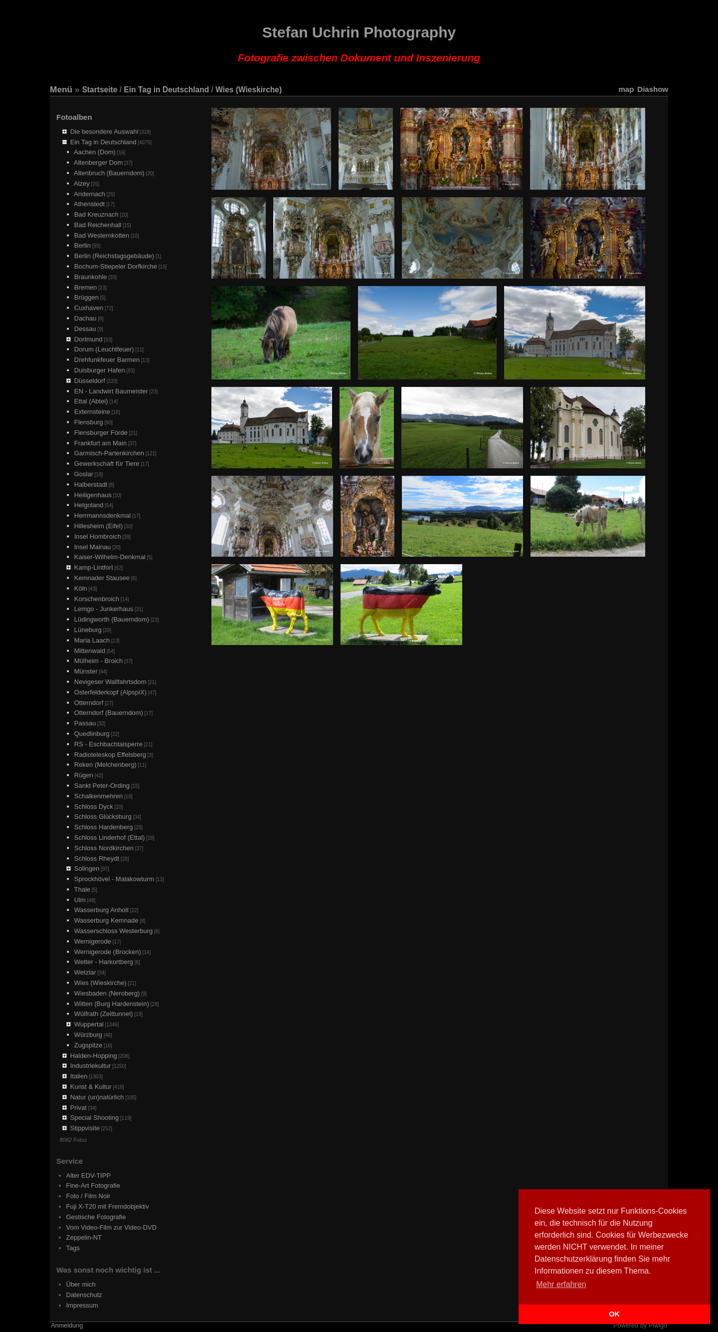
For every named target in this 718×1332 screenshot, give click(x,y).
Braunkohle (90, 277)
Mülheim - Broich (98, 661)
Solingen (87, 868)
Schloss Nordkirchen (104, 848)
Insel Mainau (92, 547)
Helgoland (89, 505)
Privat (78, 1107)
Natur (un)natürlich (97, 1097)
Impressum (82, 1305)
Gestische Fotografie (96, 1217)
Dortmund (88, 339)
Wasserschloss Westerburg (113, 931)
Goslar (83, 474)
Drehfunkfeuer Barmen (107, 359)
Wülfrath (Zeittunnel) (103, 1013)
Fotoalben (74, 117)
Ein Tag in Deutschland (166, 89)
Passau (85, 723)
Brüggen (86, 297)
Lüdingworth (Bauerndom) (111, 619)
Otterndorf (89, 702)
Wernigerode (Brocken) (107, 952)
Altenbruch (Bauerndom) (109, 173)
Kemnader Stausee (102, 578)
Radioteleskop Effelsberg (110, 754)
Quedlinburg (92, 733)
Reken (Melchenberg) (105, 764)
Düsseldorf (89, 380)
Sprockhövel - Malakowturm (114, 879)
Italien (79, 1076)
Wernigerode (92, 941)
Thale (82, 889)
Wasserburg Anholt (101, 910)
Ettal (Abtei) (91, 401)
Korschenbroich (96, 599)
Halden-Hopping (93, 1055)
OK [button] (614, 1314)
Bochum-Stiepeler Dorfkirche (115, 266)
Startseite (99, 89)
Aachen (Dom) (95, 152)
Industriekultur (90, 1065)
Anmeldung (67, 1325)
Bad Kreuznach (96, 214)
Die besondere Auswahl (104, 131)
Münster (86, 671)
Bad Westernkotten (101, 235)
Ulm (80, 900)
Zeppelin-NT (84, 1237)
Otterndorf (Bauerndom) (108, 712)
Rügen (83, 775)
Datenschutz (84, 1295)
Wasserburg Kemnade (106, 920)
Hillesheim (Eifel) (98, 526)
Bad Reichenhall (98, 225)
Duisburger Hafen (99, 370)
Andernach (89, 194)
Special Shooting (94, 1117)
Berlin (82, 245)
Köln (80, 588)
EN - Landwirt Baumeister (111, 391)
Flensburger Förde (101, 432)
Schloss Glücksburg (103, 816)
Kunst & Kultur (91, 1086)
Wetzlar (85, 972)
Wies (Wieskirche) (248, 89)
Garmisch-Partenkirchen (109, 453)
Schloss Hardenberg (103, 827)
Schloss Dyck (93, 806)
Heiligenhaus (93, 495)
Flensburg (88, 422)
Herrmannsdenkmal (102, 515)
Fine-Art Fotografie (93, 1185)
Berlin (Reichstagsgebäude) (114, 256)
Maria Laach (92, 640)
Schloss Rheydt (96, 858)
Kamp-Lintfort (93, 567)
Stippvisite (85, 1128)
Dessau (85, 329)
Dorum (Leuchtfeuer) (104, 349)
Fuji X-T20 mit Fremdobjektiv (107, 1206)
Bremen (85, 287)
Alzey (82, 183)
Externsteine (92, 411)
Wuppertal (89, 1024)
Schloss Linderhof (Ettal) (109, 837)
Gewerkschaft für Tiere (107, 463)
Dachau (85, 318)
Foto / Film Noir (88, 1196)
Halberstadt (90, 484)
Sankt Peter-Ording (102, 785)
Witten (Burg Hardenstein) (111, 1003)
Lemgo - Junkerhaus (104, 609)
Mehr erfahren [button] (561, 1284)
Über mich (81, 1284)
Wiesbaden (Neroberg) (107, 993)
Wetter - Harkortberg (103, 962)
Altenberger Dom (98, 162)
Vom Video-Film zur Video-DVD (111, 1227)
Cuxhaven (89, 308)
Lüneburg (88, 630)
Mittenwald (89, 651)
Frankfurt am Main (100, 443)
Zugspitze (88, 1045)
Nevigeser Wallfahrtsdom (110, 681)
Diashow (652, 89)
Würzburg (88, 1034)
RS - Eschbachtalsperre (108, 744)
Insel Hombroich (97, 536)
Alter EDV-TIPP (88, 1175)
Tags (73, 1248)
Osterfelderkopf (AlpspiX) (110, 692)
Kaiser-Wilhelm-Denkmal (110, 557)
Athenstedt (89, 204)
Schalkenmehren (98, 796)
